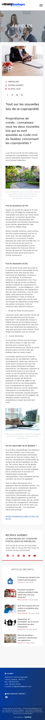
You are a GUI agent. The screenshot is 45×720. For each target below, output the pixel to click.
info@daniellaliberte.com (21, 686)
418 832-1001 (14, 682)
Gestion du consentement (23, 713)
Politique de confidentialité (13, 712)
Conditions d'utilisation (34, 712)
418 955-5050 (15, 684)
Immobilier (12, 82)
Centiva (27, 717)
